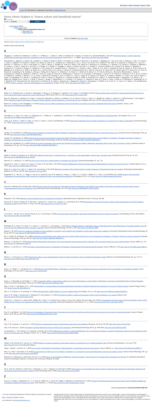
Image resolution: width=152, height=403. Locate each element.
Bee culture (26, 31)
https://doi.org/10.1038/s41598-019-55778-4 (23, 166)
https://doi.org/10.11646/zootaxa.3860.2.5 (133, 247)
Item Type (81, 38)
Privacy (22, 397)
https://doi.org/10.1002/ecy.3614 (80, 83)
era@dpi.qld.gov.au (60, 10)
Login (22, 10)
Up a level (8, 19)
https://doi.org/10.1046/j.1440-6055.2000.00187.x (48, 238)
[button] (37, 21)
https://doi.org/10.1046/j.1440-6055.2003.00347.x (42, 145)
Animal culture (18, 28)
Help (148, 5)
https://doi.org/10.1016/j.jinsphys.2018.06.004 (23, 353)
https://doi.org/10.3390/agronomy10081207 (18, 105)
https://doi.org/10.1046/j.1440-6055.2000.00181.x (85, 140)
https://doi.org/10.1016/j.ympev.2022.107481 (109, 302)
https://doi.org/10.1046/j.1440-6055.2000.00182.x (26, 134)
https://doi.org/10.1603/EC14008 (87, 228)
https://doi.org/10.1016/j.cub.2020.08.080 (17, 216)
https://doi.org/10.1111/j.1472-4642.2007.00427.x (20, 345)
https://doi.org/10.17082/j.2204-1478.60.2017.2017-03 (21, 259)
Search (143, 5)
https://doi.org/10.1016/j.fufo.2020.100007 (95, 57)
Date (86, 38)
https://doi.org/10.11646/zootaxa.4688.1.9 (128, 348)
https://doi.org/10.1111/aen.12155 (36, 271)
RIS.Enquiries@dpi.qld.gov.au (21, 400)
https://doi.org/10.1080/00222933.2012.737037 (42, 314)
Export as (7, 21)
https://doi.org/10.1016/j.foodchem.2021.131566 (69, 383)
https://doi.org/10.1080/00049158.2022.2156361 (19, 157)
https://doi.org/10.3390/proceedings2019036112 (19, 117)
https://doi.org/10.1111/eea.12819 (35, 171)
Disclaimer (16, 397)
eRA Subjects (14, 26)
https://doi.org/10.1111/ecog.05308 (113, 100)
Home (3, 397)
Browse (136, 5)
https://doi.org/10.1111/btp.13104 (119, 324)
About (131, 5)
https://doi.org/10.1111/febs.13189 (76, 95)
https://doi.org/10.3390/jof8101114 (19, 288)
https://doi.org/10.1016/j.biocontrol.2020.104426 (62, 333)
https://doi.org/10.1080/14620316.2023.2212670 (30, 233)
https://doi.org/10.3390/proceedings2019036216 (112, 291)
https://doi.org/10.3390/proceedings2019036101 (106, 176)
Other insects (27, 32)
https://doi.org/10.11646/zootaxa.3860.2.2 (17, 243)
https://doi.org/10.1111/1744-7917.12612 (54, 204)
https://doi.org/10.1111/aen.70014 (68, 371)
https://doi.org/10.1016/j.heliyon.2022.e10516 (18, 297)
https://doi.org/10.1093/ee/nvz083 (115, 327)
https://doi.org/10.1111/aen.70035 (23, 122)
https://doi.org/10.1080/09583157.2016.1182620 (83, 188)
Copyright (9, 397)
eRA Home (123, 5)
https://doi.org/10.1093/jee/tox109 (52, 283)
